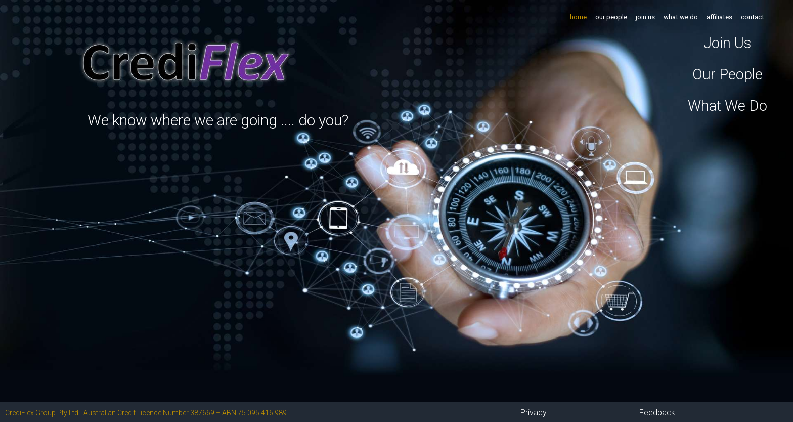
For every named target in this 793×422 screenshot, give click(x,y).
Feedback (657, 412)
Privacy (533, 412)
